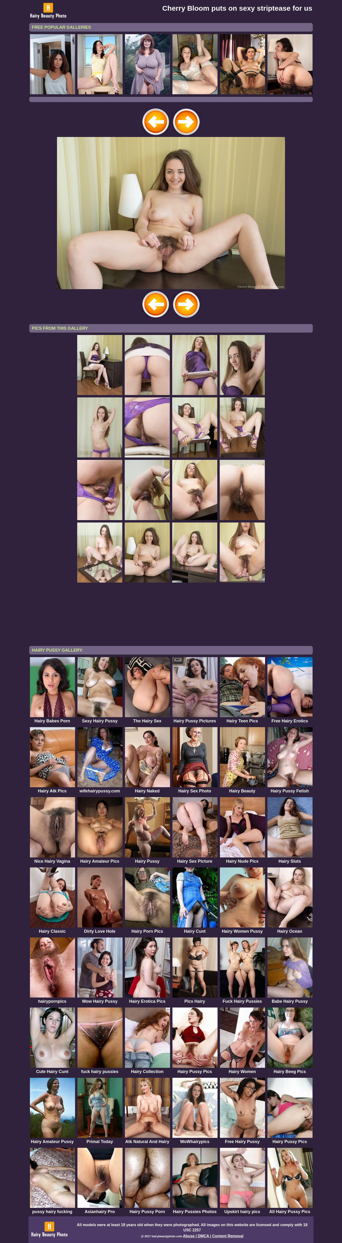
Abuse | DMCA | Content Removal (213, 1236)
